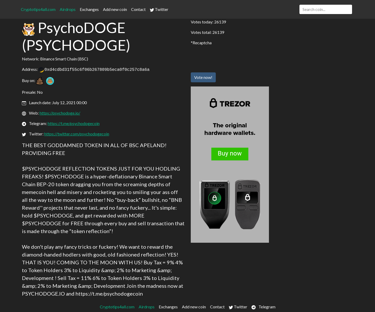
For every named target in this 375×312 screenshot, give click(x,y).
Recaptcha (202, 42)
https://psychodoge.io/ (60, 112)
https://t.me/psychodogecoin (74, 123)
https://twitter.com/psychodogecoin (76, 133)
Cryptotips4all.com (38, 9)
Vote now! (203, 77)
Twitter (159, 9)
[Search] (325, 9)
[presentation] (230, 58)
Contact (138, 9)
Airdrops (68, 9)
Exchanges (89, 9)
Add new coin (115, 9)
